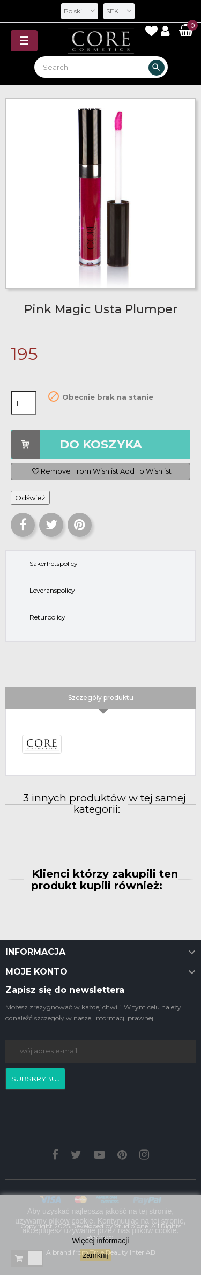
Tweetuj (51, 525)
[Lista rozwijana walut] (119, 11)
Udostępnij (23, 525)
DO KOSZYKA (100, 444)
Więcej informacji (100, 1240)
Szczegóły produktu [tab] (100, 698)
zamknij (95, 1255)
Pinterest (80, 525)
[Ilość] (23, 403)
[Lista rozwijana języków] (79, 11)
